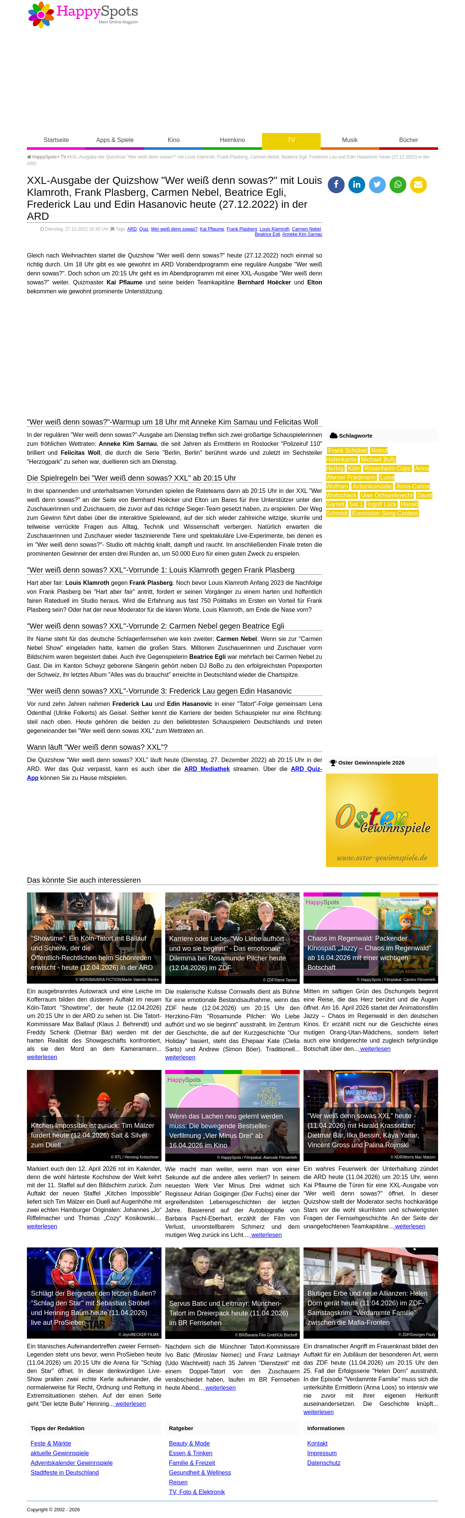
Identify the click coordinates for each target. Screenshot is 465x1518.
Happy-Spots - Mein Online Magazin (83, 15)
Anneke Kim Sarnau (302, 234)
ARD (132, 229)
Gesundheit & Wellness (200, 1472)
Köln (354, 468)
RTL (118, 1157)
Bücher (408, 140)
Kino (174, 140)
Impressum (322, 1453)
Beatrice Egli (267, 234)
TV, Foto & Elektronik (197, 1492)
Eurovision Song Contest (385, 513)
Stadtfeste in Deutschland (65, 1472)
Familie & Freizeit (192, 1463)
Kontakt (317, 1443)
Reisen (178, 1482)
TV (291, 140)
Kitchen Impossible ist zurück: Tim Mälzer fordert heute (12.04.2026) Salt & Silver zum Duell (92, 1135)
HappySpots (42, 157)
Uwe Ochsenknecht (387, 495)
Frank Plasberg (242, 229)
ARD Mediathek (207, 769)
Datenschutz (324, 1463)
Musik (350, 140)
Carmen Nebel (306, 229)
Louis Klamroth (275, 229)
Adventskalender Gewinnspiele (72, 1463)
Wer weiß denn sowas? (174, 229)
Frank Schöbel (347, 450)
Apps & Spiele (115, 140)
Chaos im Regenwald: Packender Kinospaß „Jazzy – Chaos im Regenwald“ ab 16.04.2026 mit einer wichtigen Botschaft (369, 953)
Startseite (56, 140)
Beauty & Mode (189, 1443)
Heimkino (232, 140)
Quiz (144, 229)
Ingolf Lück (381, 504)
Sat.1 (356, 504)
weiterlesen (42, 1057)
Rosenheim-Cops (387, 468)
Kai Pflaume (212, 229)
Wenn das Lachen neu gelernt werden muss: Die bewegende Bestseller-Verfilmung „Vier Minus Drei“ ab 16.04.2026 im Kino (226, 1131)
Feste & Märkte (51, 1443)
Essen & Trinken (191, 1453)
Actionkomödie (372, 486)
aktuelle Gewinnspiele (60, 1453)
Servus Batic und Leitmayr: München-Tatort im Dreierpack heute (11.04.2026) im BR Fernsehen (228, 1313)
